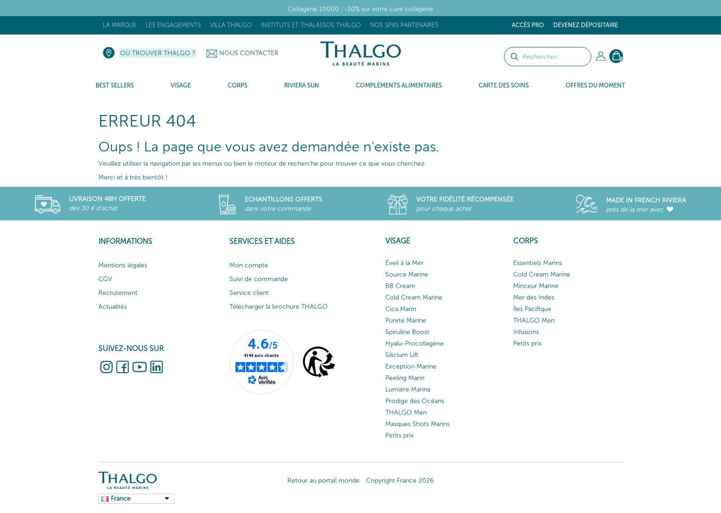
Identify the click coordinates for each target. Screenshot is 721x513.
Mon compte (248, 265)
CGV (105, 279)
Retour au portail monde (323, 480)
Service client (249, 293)
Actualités (112, 307)
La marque (120, 25)
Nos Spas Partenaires (404, 25)
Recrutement (117, 293)
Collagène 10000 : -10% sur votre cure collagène (360, 9)
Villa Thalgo (231, 25)
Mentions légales (122, 265)
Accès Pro (528, 25)
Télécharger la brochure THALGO (278, 307)
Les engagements (173, 25)
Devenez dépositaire (585, 25)
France (121, 498)
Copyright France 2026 (400, 480)
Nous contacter (249, 53)
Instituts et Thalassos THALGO (311, 25)
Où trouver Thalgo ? (157, 53)
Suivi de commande (258, 279)
